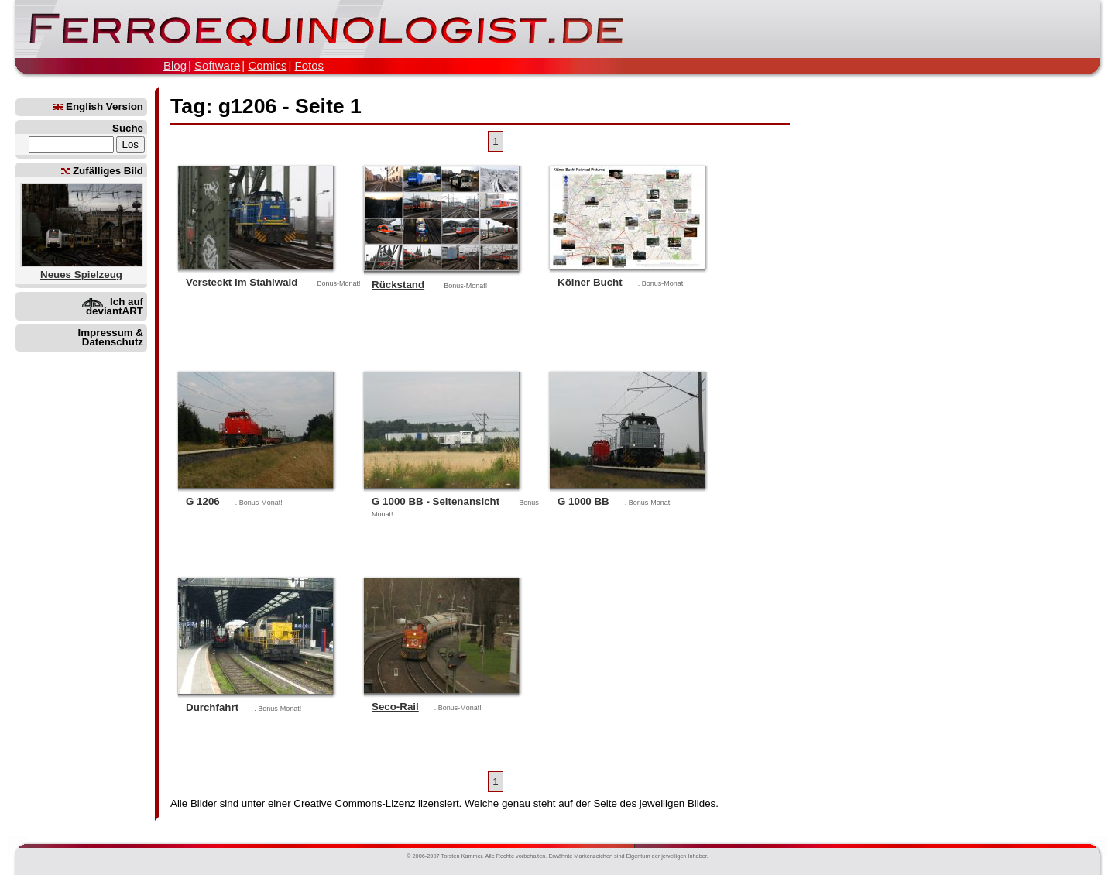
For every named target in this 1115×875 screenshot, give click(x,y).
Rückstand (398, 284)
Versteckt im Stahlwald (241, 282)
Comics (267, 65)
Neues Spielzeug (81, 274)
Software (217, 65)
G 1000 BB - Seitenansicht (435, 501)
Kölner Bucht (590, 282)
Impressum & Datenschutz (110, 337)
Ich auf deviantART (114, 306)
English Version (98, 106)
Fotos (309, 65)
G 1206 (203, 501)
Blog (175, 65)
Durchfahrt (212, 707)
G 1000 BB (583, 501)
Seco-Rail (395, 706)
